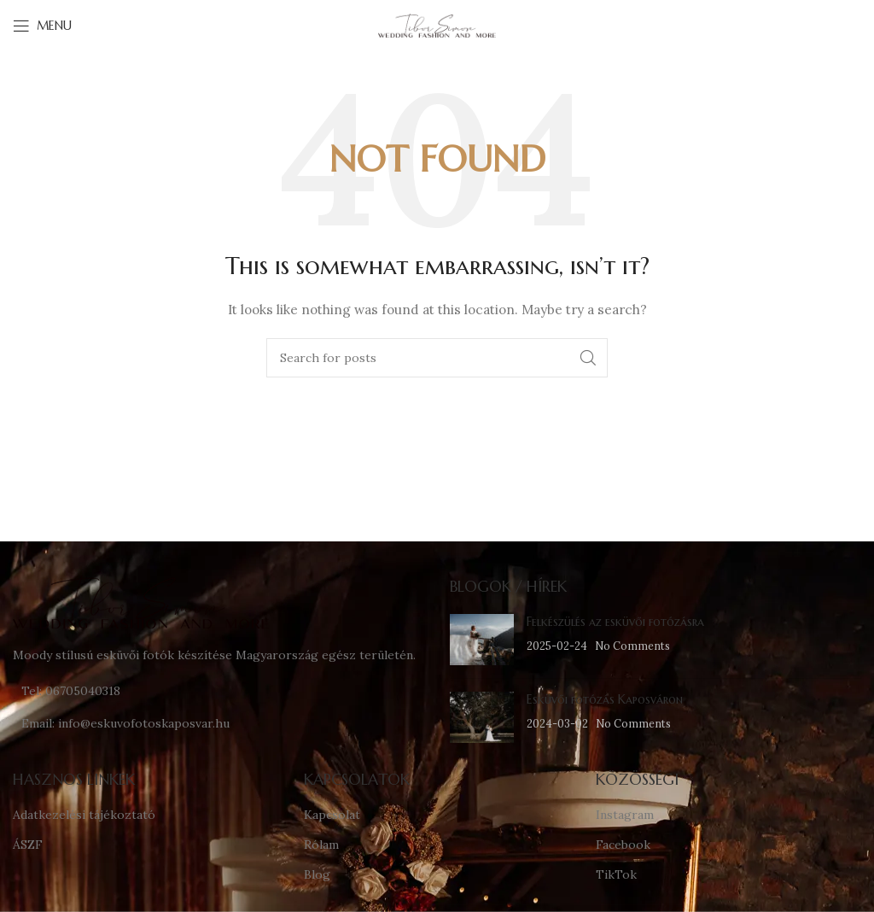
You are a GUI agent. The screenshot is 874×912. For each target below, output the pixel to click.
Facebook (623, 844)
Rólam (321, 844)
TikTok (616, 874)
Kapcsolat (332, 814)
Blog (317, 874)
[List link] (218, 690)
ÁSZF (28, 844)
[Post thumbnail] (482, 639)
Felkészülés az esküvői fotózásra (615, 621)
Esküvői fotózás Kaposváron (605, 699)
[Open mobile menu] (42, 26)
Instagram (625, 814)
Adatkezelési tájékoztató (84, 814)
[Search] (437, 357)
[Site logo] (437, 24)
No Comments (632, 645)
